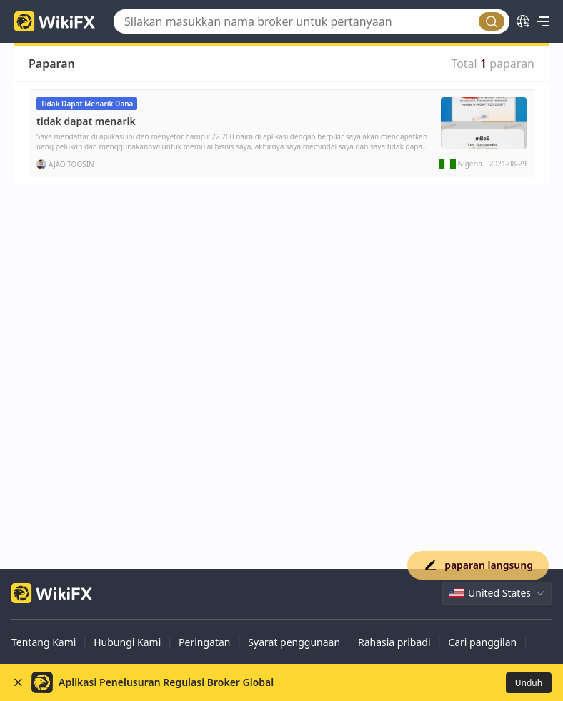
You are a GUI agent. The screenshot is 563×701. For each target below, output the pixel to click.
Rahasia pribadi (394, 642)
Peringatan (204, 642)
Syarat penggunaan (294, 642)
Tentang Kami (43, 642)
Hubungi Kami (127, 642)
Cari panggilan (482, 642)
